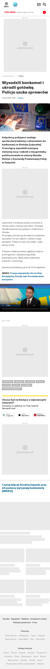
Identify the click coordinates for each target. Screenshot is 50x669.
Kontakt (6, 619)
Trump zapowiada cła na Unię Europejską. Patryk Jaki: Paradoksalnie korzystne (23, 276)
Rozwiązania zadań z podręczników (20, 664)
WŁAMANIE (26, 385)
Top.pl (39, 660)
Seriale (32, 660)
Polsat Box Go (11, 636)
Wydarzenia (26, 656)
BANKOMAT (7, 382)
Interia (6, 653)
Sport (33, 636)
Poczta (14, 653)
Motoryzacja (13, 660)
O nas (34, 622)
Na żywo (31, 653)
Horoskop (8, 656)
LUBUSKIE (30, 382)
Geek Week (23, 639)
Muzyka (41, 664)
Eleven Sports (11, 639)
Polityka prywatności (22, 622)
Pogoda (41, 636)
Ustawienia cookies (38, 619)
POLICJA (40, 382)
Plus (32, 639)
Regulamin (15, 619)
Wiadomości (24, 636)
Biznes (43, 656)
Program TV (42, 653)
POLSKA (6, 385)
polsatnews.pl (8, 76)
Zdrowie (23, 660)
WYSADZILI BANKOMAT (12, 389)
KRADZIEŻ (19, 382)
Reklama (25, 619)
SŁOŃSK (16, 385)
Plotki (17, 656)
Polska (20, 76)
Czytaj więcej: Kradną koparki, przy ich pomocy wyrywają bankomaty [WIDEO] (24, 488)
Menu (6, 6)
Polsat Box (40, 639)
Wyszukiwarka (44, 4)
